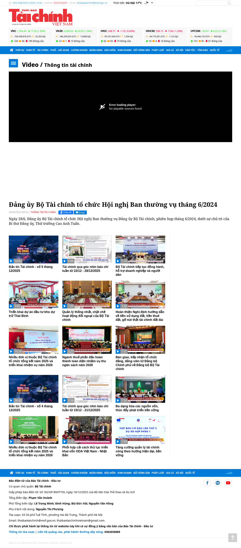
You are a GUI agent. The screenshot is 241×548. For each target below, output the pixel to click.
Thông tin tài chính (68, 65)
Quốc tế (214, 50)
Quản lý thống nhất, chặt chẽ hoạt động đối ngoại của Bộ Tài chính (85, 315)
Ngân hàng (95, 50)
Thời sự (19, 50)
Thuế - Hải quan (59, 50)
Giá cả (170, 50)
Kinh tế (30, 50)
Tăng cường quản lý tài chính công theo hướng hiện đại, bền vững (138, 451)
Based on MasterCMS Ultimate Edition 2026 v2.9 (40, 543)
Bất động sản (141, 50)
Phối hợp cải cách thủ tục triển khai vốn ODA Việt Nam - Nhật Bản (85, 451)
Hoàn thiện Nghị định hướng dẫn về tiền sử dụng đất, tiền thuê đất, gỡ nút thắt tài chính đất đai (140, 315)
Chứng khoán (79, 50)
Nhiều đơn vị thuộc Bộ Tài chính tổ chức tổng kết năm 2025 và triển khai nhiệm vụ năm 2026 (33, 361)
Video (30, 65)
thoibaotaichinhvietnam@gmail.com (80, 520)
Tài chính (42, 50)
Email (80, 212)
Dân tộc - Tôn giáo (196, 50)
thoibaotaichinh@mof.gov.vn (92, 3)
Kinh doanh (124, 50)
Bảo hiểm (110, 50)
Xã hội (179, 50)
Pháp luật (158, 50)
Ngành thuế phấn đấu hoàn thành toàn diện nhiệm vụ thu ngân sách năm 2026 (84, 361)
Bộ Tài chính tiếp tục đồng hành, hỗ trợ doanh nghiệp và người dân (140, 270)
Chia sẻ (65, 212)
